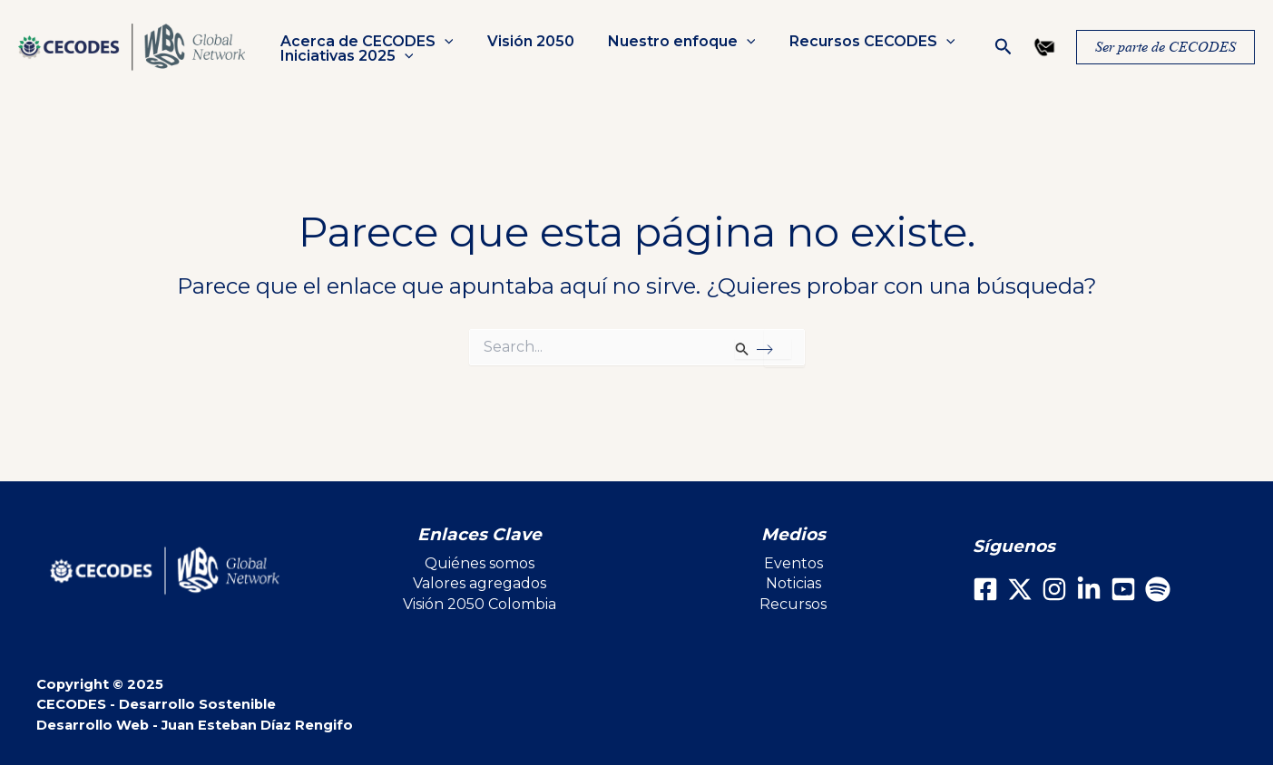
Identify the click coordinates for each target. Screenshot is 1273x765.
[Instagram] (1054, 589)
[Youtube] (1123, 589)
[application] (442, 41)
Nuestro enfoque (670, 41)
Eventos (793, 563)
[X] (1020, 589)
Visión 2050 (523, 41)
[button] (1003, 47)
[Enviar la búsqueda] (762, 349)
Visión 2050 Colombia (479, 604)
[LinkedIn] (1089, 589)
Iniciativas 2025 (344, 56)
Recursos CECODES (855, 41)
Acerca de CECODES (364, 41)
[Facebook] (985, 589)
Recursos (793, 604)
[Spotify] (1157, 589)
